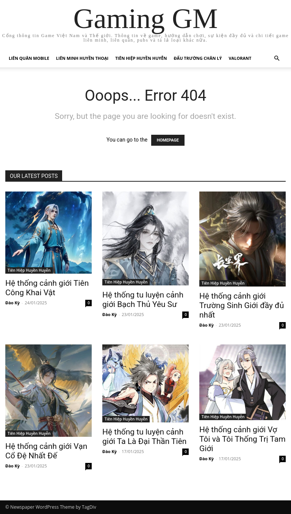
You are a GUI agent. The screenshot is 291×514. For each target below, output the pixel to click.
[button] (277, 58)
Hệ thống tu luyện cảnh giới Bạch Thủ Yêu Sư (142, 299)
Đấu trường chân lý (198, 58)
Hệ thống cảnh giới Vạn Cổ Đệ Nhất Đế (46, 451)
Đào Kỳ (12, 302)
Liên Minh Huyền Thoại (82, 58)
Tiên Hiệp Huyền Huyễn (141, 58)
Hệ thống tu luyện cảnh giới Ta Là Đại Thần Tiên (144, 436)
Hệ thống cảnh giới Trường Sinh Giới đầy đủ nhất (241, 305)
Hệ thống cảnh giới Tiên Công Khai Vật (47, 288)
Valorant (239, 58)
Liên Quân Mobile (29, 58)
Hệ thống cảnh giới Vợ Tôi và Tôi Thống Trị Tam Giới (242, 439)
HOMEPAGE (168, 140)
